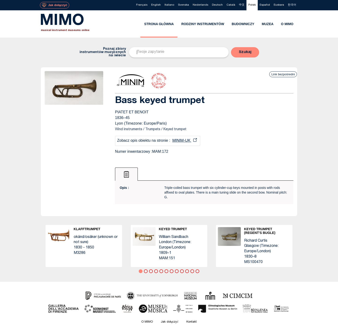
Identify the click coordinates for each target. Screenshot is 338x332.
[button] (245, 52)
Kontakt (191, 322)
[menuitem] (141, 5)
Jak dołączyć (170, 322)
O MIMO (147, 322)
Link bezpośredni (283, 74)
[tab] (126, 174)
